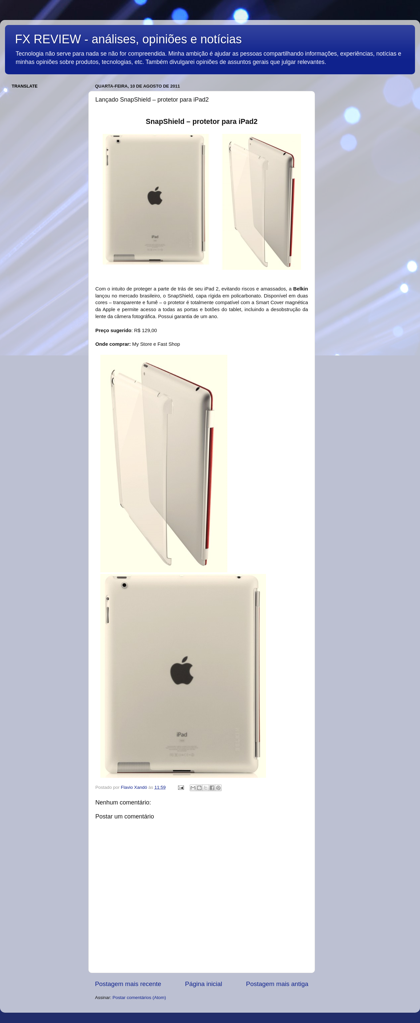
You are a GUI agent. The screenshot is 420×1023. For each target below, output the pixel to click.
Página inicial (203, 983)
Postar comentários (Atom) (139, 997)
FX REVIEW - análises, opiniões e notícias (128, 39)
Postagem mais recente (128, 983)
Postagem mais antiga (277, 983)
